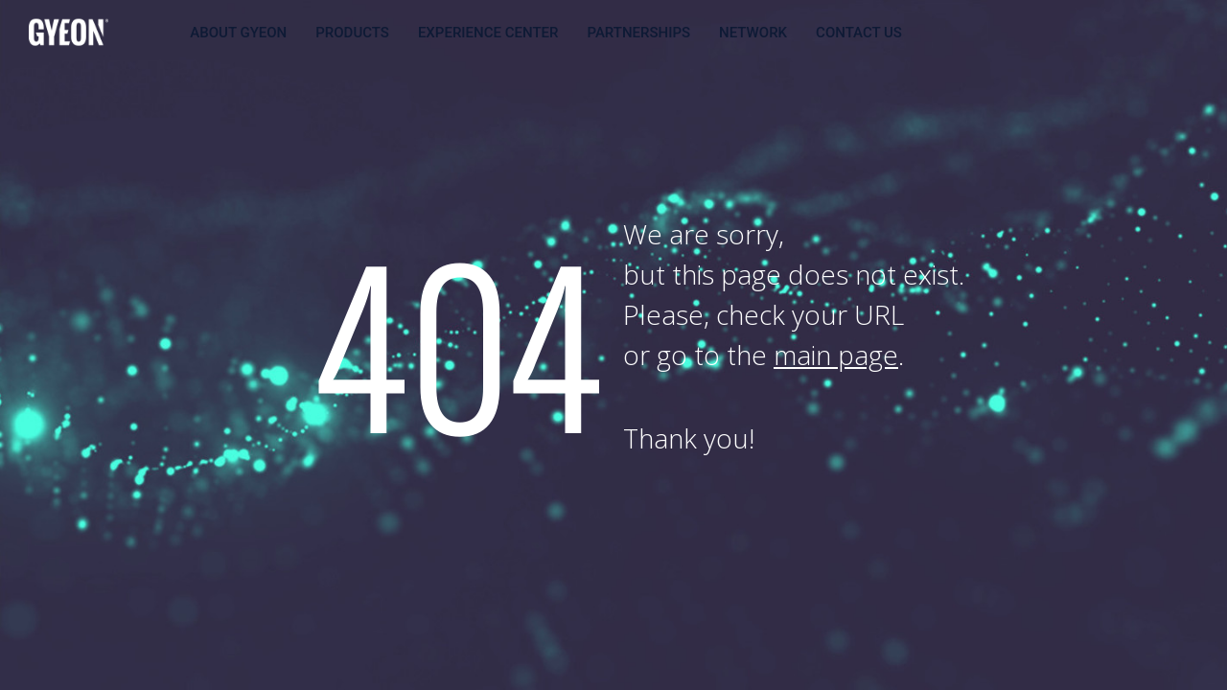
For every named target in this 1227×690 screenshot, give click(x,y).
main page (836, 354)
